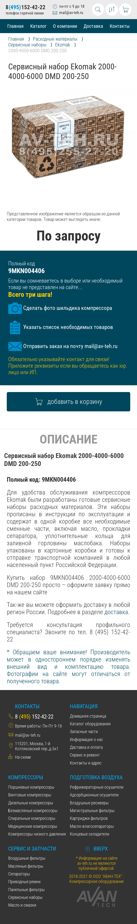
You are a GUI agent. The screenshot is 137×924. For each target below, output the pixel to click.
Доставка (93, 26)
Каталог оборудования (90, 723)
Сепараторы (19, 873)
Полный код (21, 263)
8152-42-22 (25, 7)
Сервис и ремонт (85, 754)
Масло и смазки (22, 905)
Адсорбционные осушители (94, 794)
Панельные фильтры (26, 889)
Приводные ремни (24, 881)
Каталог (38, 26)
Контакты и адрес (85, 762)
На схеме (23, 757)
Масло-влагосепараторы (92, 826)
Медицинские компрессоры (32, 826)
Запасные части (84, 731)
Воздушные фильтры (26, 858)
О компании (65, 26)
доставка (116, 612)
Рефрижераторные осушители (96, 787)
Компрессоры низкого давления (37, 834)
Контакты (120, 26)
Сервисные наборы (25, 897)
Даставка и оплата (86, 747)
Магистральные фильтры (92, 810)
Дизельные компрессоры (30, 802)
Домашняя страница (88, 716)
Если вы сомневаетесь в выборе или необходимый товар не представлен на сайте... (65, 284)
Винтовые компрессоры (29, 794)
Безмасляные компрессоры (33, 810)
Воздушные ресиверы (89, 802)
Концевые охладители (89, 834)
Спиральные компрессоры (31, 818)
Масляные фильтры (25, 866)
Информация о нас (86, 739)
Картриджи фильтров (89, 818)
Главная (15, 26)
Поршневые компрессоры (31, 787)
